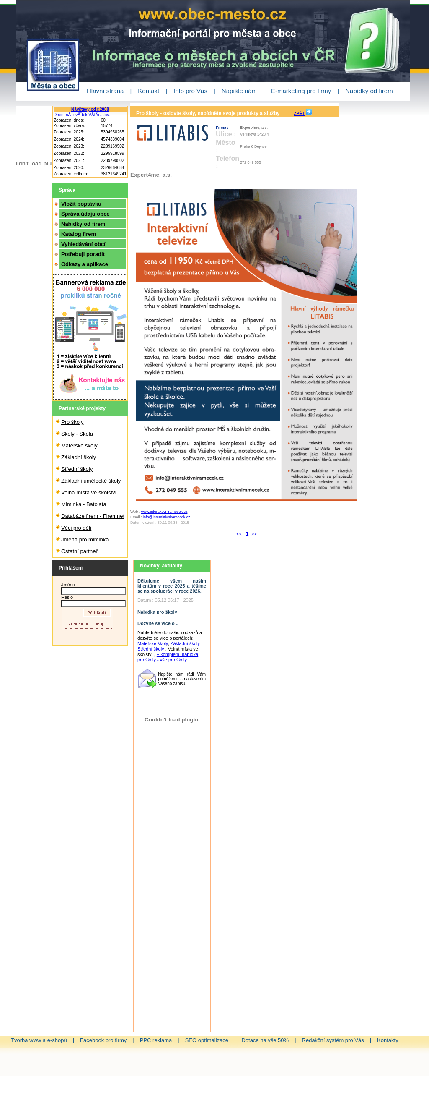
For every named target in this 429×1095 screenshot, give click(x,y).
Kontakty (387, 1040)
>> (254, 533)
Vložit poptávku (81, 204)
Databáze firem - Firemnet (92, 516)
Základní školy (78, 457)
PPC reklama (156, 1040)
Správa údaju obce (85, 214)
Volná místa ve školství (88, 492)
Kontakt (148, 90)
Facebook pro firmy (103, 1040)
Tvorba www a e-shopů (39, 1040)
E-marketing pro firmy (301, 90)
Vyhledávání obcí (83, 244)
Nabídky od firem (369, 90)
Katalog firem (78, 234)
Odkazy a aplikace (84, 264)
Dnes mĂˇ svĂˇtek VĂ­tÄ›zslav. (83, 114)
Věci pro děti (76, 528)
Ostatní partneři (80, 551)
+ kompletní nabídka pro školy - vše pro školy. (167, 657)
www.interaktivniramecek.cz (164, 512)
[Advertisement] (172, 895)
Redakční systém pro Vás (333, 1040)
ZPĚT (299, 113)
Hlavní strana (105, 90)
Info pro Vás (190, 90)
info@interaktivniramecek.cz (166, 517)
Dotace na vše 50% (265, 1040)
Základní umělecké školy (91, 481)
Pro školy (72, 422)
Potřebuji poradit (83, 254)
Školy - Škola (77, 434)
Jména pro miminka (85, 539)
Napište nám (239, 90)
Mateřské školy (79, 445)
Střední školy (77, 469)
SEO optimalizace (206, 1040)
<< (239, 533)
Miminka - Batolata (83, 504)
